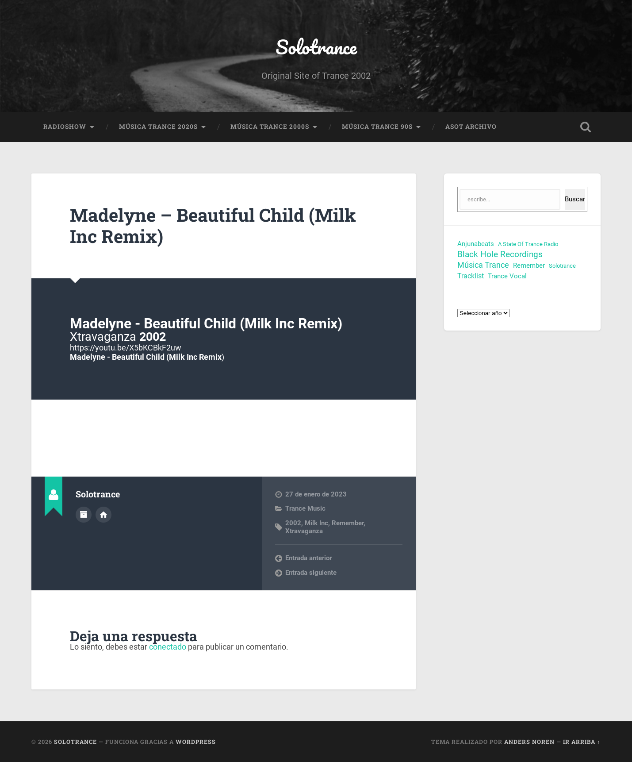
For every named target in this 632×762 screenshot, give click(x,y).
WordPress (196, 741)
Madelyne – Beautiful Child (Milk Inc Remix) (213, 225)
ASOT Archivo (471, 127)
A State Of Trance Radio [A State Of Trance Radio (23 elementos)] (528, 244)
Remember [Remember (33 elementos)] (529, 265)
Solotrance (316, 46)
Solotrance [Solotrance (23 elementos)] (562, 265)
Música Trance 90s (377, 127)
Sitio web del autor (103, 515)
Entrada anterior (308, 558)
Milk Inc (316, 523)
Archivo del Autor (84, 515)
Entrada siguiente (311, 573)
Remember (348, 523)
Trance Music (305, 508)
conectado (167, 646)
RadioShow (64, 127)
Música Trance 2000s (269, 127)
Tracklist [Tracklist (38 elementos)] (470, 276)
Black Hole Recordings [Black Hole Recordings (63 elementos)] (500, 254)
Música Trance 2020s (158, 127)
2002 (293, 523)
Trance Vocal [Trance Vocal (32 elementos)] (507, 276)
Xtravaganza (304, 531)
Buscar (575, 199)
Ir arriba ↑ (581, 741)
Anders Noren (529, 741)
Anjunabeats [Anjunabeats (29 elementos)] (475, 244)
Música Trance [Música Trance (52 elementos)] (483, 265)
